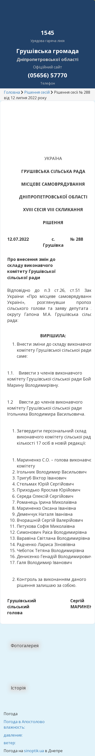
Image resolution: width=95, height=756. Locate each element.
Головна (12, 92)
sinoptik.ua (34, 750)
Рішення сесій (37, 92)
